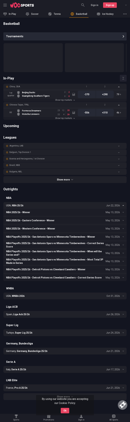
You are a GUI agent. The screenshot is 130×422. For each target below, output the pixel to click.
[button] (65, 87)
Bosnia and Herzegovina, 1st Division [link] (27, 159)
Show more (65, 179)
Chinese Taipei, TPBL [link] (19, 105)
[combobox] (123, 5)
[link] (22, 5)
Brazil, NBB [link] (14, 165)
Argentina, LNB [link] (16, 146)
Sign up (110, 5)
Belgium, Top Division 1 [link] (20, 152)
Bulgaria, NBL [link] (15, 171)
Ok (65, 410)
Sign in (94, 5)
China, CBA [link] (14, 86)
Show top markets (65, 100)
